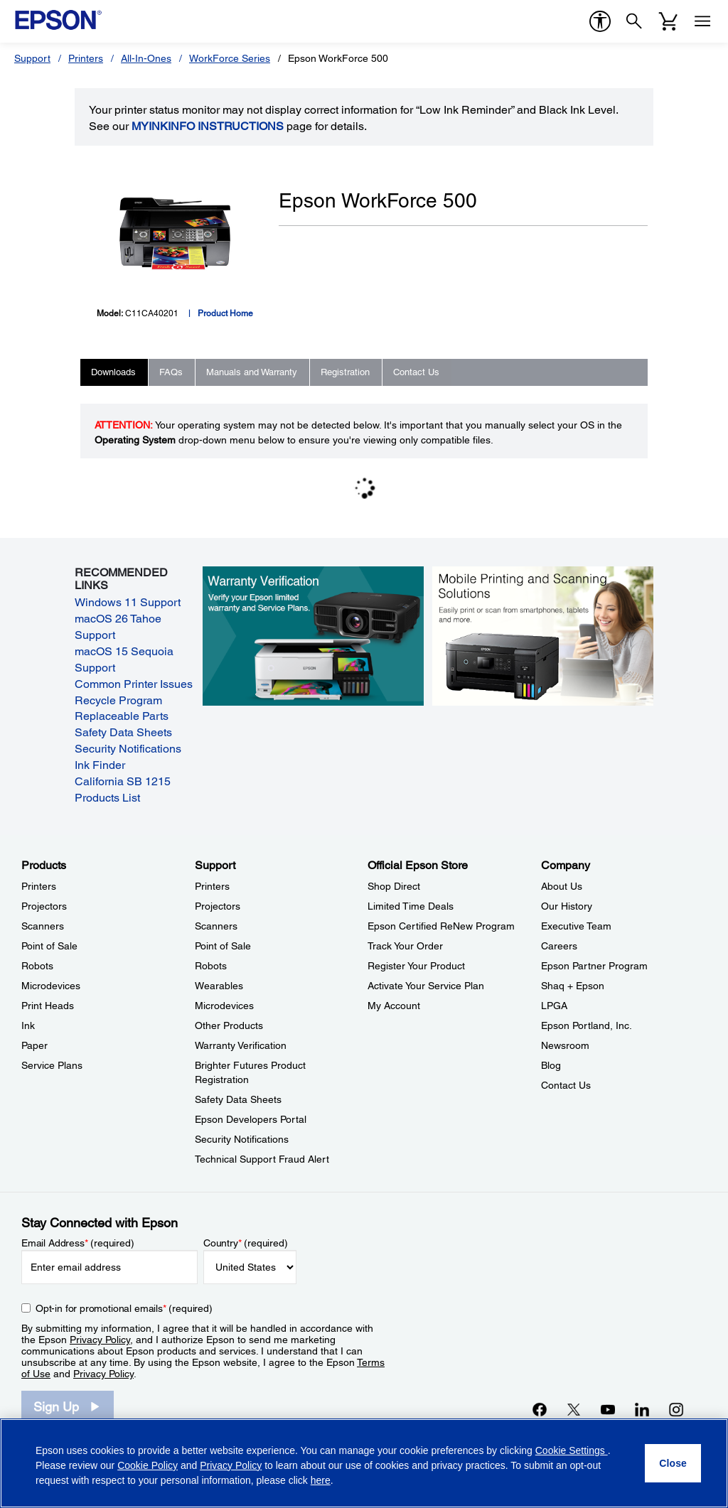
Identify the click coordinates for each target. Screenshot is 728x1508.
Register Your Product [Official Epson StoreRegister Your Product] (416, 965)
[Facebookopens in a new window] (539, 1409)
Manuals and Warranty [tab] (251, 372)
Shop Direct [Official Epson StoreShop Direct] (394, 886)
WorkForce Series (229, 58)
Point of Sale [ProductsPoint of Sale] (49, 946)
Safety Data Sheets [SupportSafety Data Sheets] (238, 1099)
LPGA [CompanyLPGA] (554, 1005)
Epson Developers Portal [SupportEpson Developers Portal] (250, 1119)
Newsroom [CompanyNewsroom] (565, 1045)
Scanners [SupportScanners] (216, 926)
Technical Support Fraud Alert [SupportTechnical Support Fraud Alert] (262, 1159)
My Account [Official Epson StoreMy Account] (394, 1005)
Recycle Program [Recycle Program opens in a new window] (118, 700)
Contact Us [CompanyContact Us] (566, 1085)
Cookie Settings (571, 1450)
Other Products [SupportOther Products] (229, 1025)
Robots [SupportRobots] (211, 965)
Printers (85, 58)
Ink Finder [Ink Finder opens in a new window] (100, 765)
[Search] (634, 21)
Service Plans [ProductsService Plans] (51, 1065)
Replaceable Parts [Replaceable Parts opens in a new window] (121, 716)
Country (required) (245, 1243)
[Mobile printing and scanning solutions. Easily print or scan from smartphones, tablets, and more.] (543, 635)
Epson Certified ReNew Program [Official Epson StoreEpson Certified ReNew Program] (441, 926)
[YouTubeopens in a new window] (608, 1409)
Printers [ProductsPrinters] (38, 886)
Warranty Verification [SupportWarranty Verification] (241, 1045)
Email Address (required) (77, 1243)
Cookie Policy (147, 1465)
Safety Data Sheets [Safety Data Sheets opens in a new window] (123, 732)
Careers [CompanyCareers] (559, 946)
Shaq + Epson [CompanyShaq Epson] (572, 985)
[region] (364, 1463)
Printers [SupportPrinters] (212, 886)
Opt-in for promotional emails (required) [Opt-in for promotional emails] (124, 1308)
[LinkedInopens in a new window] (642, 1409)
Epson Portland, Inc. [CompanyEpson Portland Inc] (586, 1025)
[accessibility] (600, 21)
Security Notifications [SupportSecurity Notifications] (242, 1139)
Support (32, 58)
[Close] (673, 1463)
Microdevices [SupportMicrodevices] (224, 1005)
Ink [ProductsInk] (28, 1025)
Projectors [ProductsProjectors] (44, 906)
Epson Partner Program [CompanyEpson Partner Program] (594, 965)
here (321, 1480)
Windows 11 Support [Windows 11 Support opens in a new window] (128, 602)
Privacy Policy (100, 1339)
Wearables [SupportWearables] (219, 985)
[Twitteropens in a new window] (574, 1409)
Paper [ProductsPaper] (34, 1045)
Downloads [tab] (113, 372)
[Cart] (668, 21)
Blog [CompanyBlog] (551, 1065)
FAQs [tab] (171, 372)
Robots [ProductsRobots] (37, 965)
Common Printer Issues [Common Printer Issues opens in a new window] (134, 684)
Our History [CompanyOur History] (566, 906)
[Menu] (702, 21)
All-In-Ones (146, 58)
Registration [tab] (345, 372)
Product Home (225, 313)
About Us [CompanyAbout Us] (561, 886)
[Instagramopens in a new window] (676, 1409)
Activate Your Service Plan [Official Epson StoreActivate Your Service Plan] (426, 985)
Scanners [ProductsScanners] (42, 926)
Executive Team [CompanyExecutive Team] (576, 926)
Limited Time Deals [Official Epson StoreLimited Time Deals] (411, 906)
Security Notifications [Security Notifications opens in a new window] (128, 748)
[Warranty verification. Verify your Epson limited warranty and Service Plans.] (313, 635)
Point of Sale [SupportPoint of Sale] (223, 946)
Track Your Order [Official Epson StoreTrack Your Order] (405, 946)
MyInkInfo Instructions (208, 126)
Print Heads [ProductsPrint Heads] (47, 1005)
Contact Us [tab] (416, 372)
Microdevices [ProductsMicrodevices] (50, 985)
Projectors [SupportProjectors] (217, 906)
